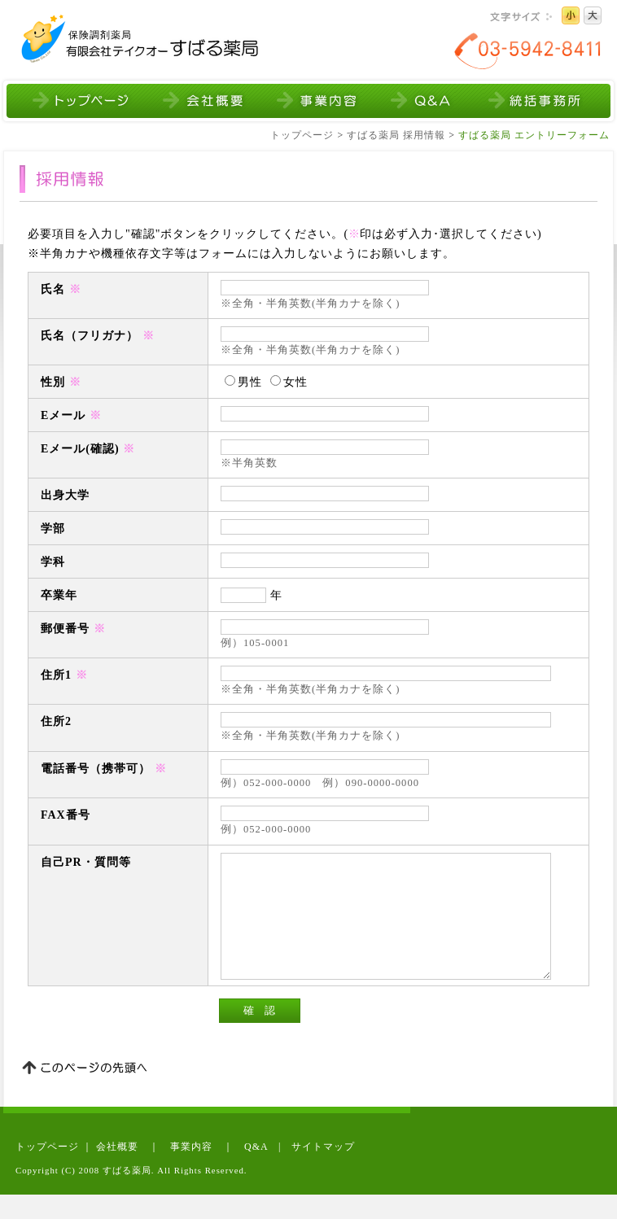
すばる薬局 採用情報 (396, 135)
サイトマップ (323, 1171)
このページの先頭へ (85, 1093)
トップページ (302, 135)
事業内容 (191, 1171)
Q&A (256, 1171)
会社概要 (117, 1171)
